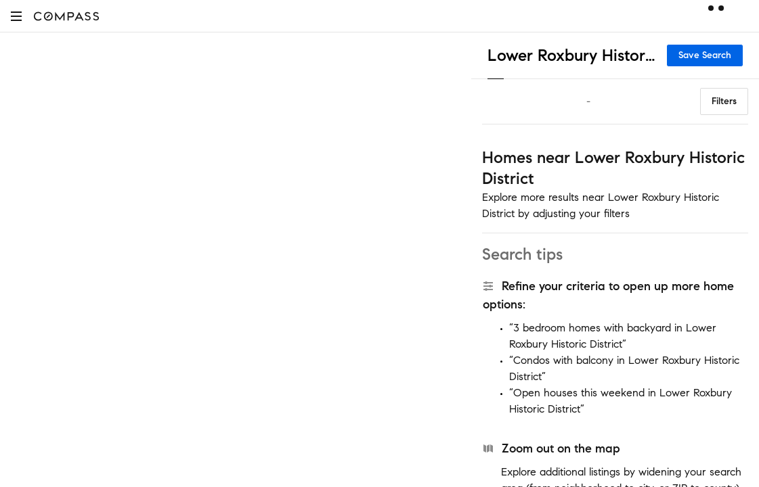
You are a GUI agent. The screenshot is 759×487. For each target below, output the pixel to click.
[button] (16, 16)
